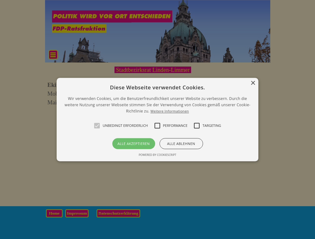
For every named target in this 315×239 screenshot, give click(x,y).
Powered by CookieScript (157, 155)
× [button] (253, 83)
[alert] (157, 119)
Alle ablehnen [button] (181, 143)
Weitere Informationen (169, 111)
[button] (157, 119)
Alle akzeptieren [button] (134, 143)
